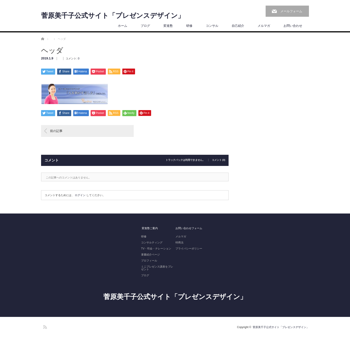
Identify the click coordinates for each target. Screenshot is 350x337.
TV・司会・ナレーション (156, 248)
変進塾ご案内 (149, 228)
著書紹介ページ (150, 254)
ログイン (80, 195)
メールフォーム (291, 11)
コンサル (212, 25)
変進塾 (168, 25)
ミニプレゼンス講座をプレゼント (157, 268)
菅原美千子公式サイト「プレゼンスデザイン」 (112, 15)
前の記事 (56, 131)
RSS (44, 326)
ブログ (145, 25)
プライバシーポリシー (188, 248)
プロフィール (149, 260)
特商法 (179, 242)
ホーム (122, 25)
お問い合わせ (292, 25)
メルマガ (264, 25)
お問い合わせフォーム (188, 228)
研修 (189, 25)
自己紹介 (238, 25)
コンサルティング (151, 242)
